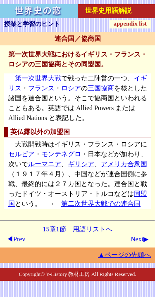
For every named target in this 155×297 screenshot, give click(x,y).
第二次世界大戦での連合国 (101, 203)
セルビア (21, 154)
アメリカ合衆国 (124, 163)
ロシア (71, 88)
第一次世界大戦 (38, 78)
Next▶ (139, 239)
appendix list (130, 23)
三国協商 (101, 88)
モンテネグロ (61, 154)
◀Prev (16, 239)
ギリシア (81, 163)
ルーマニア (44, 163)
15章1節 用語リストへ (77, 229)
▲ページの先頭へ (124, 254)
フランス (41, 88)
